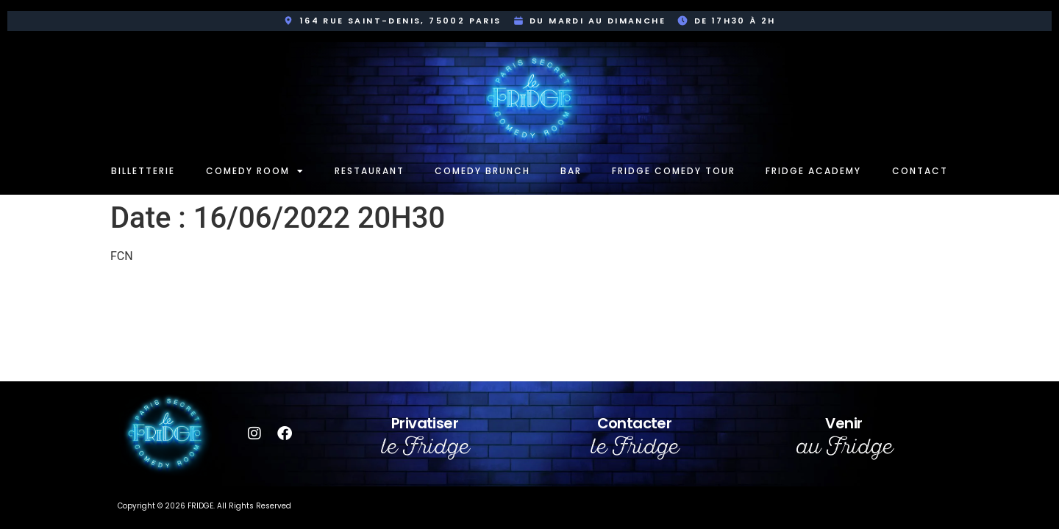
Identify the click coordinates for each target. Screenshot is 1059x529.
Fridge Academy (813, 171)
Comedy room (255, 171)
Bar (571, 171)
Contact (920, 171)
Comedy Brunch (482, 171)
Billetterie (143, 171)
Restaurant (369, 171)
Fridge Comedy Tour (673, 171)
